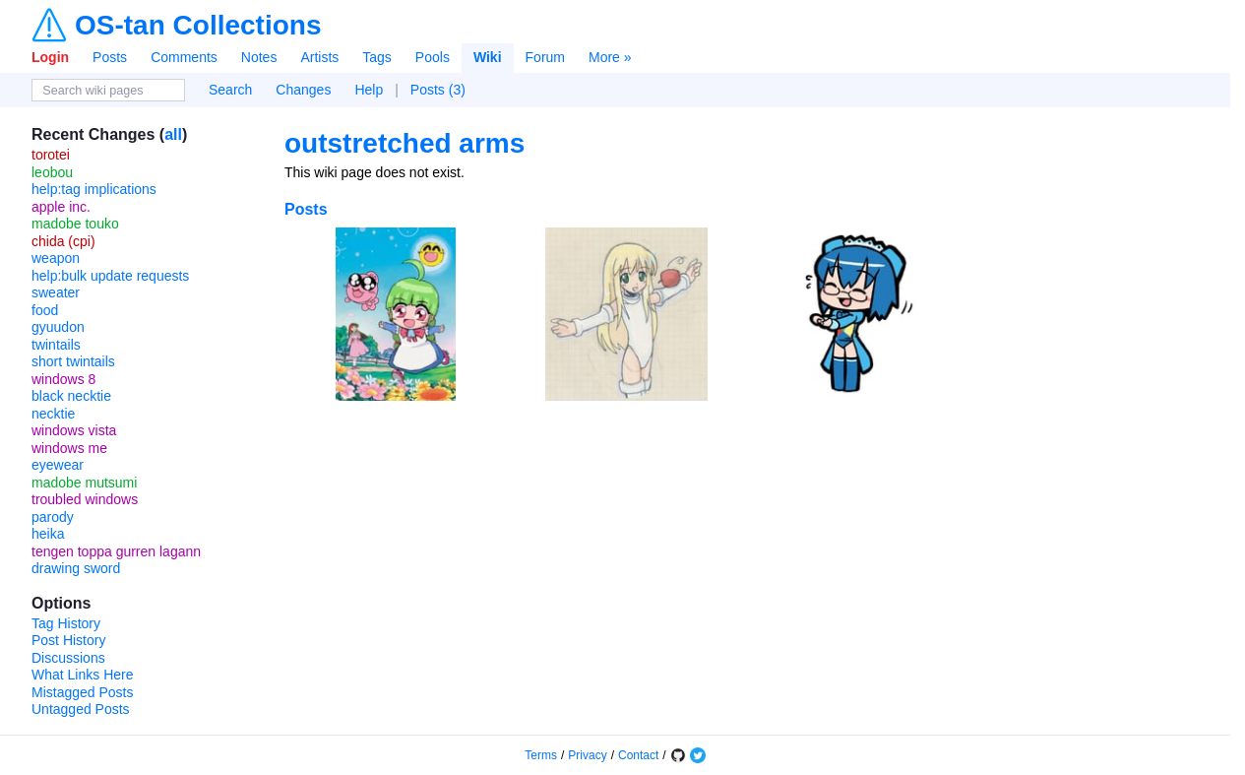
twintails (56, 345)
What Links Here (82, 674)
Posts (110, 57)
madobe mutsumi (84, 482)
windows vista (73, 430)
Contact (638, 755)
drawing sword (75, 568)
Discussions (68, 658)
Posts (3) (438, 89)
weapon (55, 258)
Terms (541, 755)
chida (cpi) (63, 241)
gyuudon (58, 327)
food (44, 310)
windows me (69, 448)
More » (610, 57)
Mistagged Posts (82, 692)
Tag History (65, 623)
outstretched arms (404, 143)
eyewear (57, 465)
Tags (377, 57)
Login (50, 57)
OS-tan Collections (198, 25)
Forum (545, 57)
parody (52, 517)
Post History (68, 640)
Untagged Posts (80, 709)
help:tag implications (93, 189)
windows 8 (63, 379)
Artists (319, 57)
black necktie (71, 396)
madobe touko (75, 223)
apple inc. (61, 207)
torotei (50, 154)
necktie (53, 413)
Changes (303, 89)
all (173, 134)
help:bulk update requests (110, 276)
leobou (52, 172)
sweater (55, 292)
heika (47, 534)
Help (368, 89)
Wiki (487, 57)
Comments (184, 57)
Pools (432, 57)
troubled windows (84, 499)
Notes (259, 57)
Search (230, 89)
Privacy (587, 755)
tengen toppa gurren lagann (116, 551)
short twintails (73, 361)
